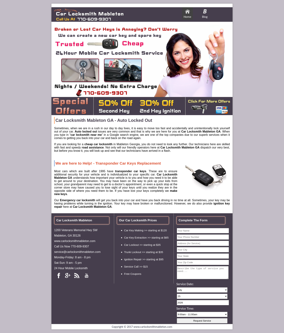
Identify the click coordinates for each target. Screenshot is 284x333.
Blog (205, 17)
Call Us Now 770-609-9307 (71, 246)
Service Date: (185, 284)
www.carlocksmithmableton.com (74, 241)
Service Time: (185, 309)
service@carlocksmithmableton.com (77, 251)
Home (187, 17)
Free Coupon (132, 273)
